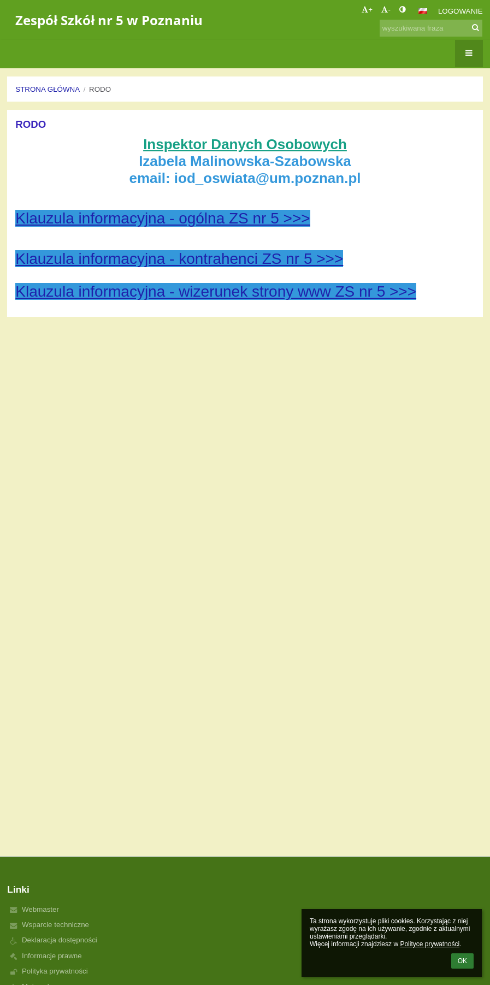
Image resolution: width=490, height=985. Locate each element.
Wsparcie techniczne (55, 925)
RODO (100, 89)
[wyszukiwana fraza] (431, 28)
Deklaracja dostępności (59, 940)
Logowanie (460, 11)
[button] (423, 10)
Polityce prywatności (429, 944)
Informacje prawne (52, 956)
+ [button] (367, 9)
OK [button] (462, 961)
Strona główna (47, 89)
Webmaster (40, 909)
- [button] (385, 9)
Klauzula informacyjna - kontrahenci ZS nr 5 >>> (179, 258)
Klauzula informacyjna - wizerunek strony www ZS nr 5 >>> (215, 291)
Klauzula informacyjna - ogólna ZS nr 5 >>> (162, 218)
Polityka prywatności (55, 971)
